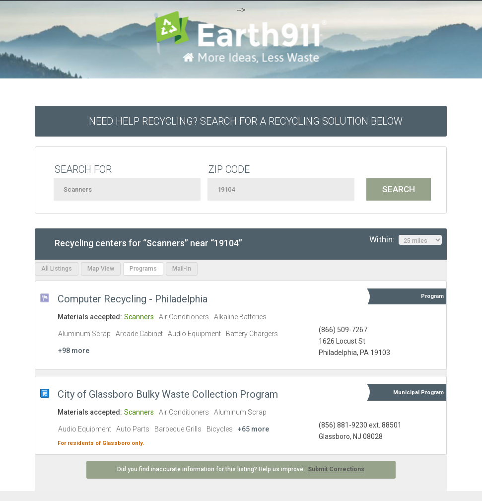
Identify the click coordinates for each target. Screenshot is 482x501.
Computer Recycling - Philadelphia (132, 299)
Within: (405, 239)
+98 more (73, 351)
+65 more (253, 429)
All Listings (56, 268)
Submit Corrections (336, 469)
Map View (100, 268)
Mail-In (181, 268)
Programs (143, 268)
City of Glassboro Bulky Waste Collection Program (168, 394)
